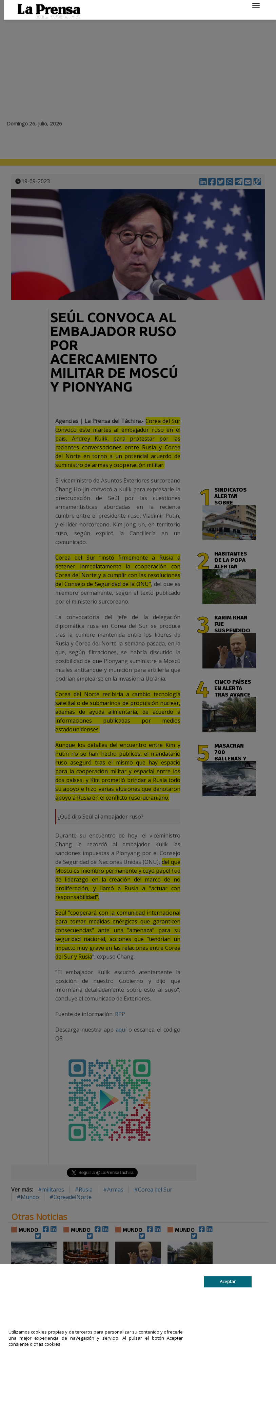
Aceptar (228, 1282)
